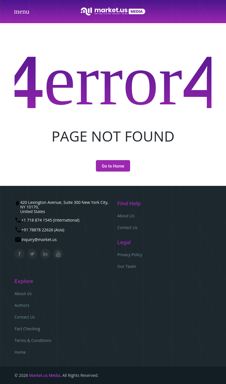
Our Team (126, 266)
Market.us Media (44, 375)
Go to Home (113, 166)
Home (20, 352)
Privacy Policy (129, 254)
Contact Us (127, 227)
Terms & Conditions (33, 340)
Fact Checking (27, 328)
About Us (125, 215)
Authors (22, 305)
